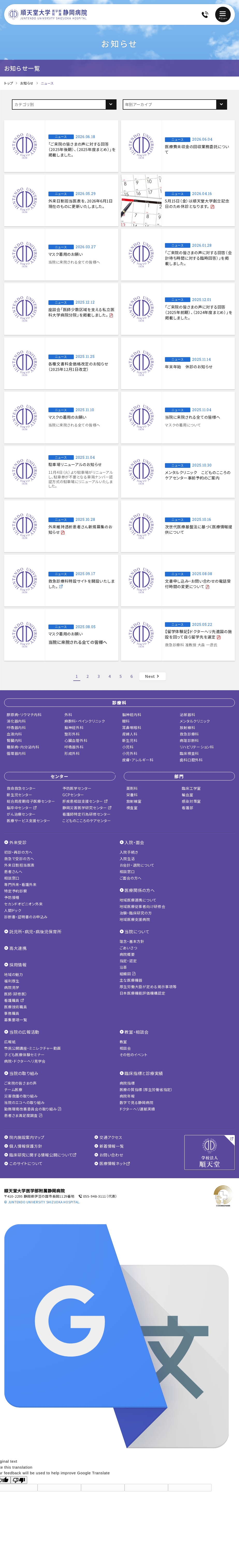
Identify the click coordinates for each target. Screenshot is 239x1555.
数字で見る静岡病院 (137, 1102)
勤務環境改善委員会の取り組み (33, 1108)
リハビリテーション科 (197, 746)
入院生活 (127, 858)
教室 (123, 1041)
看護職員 (14, 1000)
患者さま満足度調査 (23, 1115)
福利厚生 (11, 980)
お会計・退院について (137, 865)
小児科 (128, 746)
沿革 (123, 967)
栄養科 (132, 794)
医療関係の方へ (140, 890)
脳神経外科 (74, 727)
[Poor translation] (19, 1480)
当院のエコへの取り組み (24, 1102)
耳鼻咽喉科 (131, 727)
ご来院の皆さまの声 (20, 1083)
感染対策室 (191, 801)
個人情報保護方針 (23, 1146)
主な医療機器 (131, 980)
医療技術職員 (15, 1006)
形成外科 (72, 753)
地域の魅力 (13, 974)
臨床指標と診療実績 (144, 1073)
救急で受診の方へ (19, 858)
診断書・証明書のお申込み (26, 916)
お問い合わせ (108, 1155)
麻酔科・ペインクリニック (84, 721)
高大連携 (18, 948)
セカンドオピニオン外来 (23, 903)
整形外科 (72, 734)
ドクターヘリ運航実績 (137, 1108)
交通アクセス (108, 1137)
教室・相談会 (137, 1032)
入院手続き (129, 852)
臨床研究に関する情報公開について (40, 1155)
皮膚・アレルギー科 (138, 759)
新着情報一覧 (109, 1146)
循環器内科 (16, 753)
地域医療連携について (138, 900)
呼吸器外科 (74, 746)
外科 (68, 714)
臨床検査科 (189, 753)
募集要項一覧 (15, 1019)
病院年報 (127, 1096)
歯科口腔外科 (191, 759)
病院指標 (127, 1083)
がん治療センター (21, 814)
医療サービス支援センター (28, 820)
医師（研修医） (15, 993)
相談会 (125, 1048)
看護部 (187, 807)
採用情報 (18, 964)
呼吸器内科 (16, 727)
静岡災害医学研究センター (87, 807)
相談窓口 (11, 878)
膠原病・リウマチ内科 (24, 714)
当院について (137, 931)
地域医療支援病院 (135, 919)
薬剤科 (132, 788)
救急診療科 (189, 734)
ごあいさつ (128, 947)
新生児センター (19, 794)
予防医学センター (77, 788)
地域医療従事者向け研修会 (142, 906)
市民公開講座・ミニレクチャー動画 (32, 1048)
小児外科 (129, 753)
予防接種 (11, 897)
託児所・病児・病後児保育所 (35, 931)
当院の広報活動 (24, 1032)
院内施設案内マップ (24, 1137)
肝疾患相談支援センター (85, 801)
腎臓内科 (14, 740)
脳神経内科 (131, 714)
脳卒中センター (22, 807)
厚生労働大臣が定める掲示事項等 (148, 986)
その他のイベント (134, 1054)
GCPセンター (73, 794)
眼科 (126, 721)
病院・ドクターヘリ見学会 (25, 1061)
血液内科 (14, 734)
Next (152, 676)
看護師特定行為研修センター (86, 814)
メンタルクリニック (195, 721)
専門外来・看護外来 (20, 884)
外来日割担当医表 (19, 865)
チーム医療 (13, 1089)
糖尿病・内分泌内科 (23, 746)
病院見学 (11, 987)
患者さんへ (13, 871)
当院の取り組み (24, 1073)
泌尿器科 (187, 714)
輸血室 (187, 794)
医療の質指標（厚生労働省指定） (146, 1089)
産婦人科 (129, 734)
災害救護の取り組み (21, 1096)
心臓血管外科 (76, 740)
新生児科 (129, 740)
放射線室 (134, 801)
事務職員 (11, 1013)
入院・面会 (134, 842)
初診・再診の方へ (18, 852)
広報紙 (10, 1041)
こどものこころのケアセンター (86, 820)
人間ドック (12, 910)
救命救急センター (21, 788)
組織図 (128, 973)
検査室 (132, 807)
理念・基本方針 (132, 941)
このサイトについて (23, 1163)
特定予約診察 (15, 890)
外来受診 (18, 842)
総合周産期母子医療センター (31, 801)
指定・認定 (128, 960)
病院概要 (127, 954)
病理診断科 (189, 740)
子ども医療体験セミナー (24, 1054)
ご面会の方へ (131, 878)
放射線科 (187, 727)
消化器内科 (16, 721)
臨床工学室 (191, 788)
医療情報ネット (112, 1163)
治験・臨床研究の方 (136, 912)
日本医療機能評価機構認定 (142, 993)
